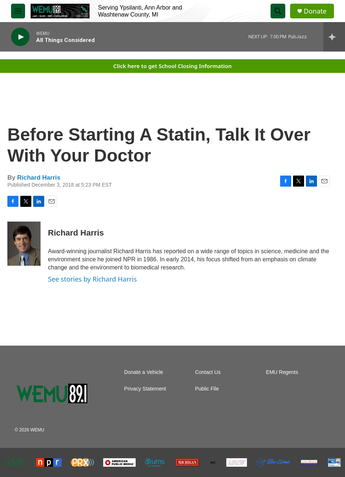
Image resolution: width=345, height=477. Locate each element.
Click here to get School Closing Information (172, 66)
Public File (207, 389)
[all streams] (334, 37)
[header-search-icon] (278, 11)
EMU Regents (282, 372)
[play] (20, 37)
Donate (315, 11)
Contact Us (207, 372)
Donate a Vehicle (143, 372)
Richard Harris (38, 177)
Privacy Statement (145, 389)
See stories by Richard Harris (92, 279)
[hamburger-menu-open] (18, 11)
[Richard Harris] (24, 244)
